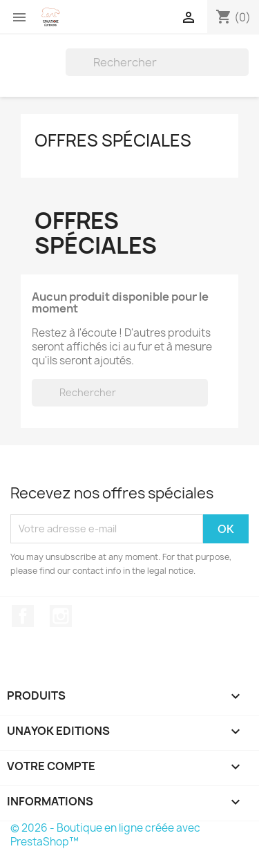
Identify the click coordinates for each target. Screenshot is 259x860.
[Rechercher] (157, 62)
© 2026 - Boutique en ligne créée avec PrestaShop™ (105, 835)
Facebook (23, 616)
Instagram (61, 616)
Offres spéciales (113, 140)
